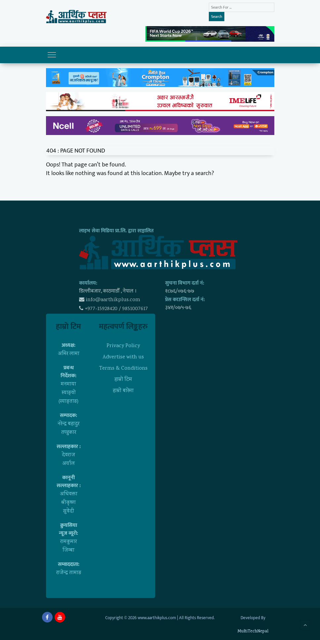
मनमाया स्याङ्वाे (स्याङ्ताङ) (68, 393)
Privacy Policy (123, 346)
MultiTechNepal (253, 631)
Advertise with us (123, 357)
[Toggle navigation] (52, 55)
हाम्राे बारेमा (123, 391)
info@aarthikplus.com (113, 300)
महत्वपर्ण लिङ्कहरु (123, 326)
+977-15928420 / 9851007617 (116, 309)
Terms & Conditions (123, 368)
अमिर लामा (68, 354)
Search (216, 16)
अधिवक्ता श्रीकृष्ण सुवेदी (68, 502)
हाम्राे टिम (68, 326)
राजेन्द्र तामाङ (68, 573)
